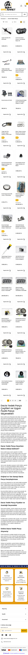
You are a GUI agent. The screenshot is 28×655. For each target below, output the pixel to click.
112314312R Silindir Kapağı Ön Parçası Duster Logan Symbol (21, 226)
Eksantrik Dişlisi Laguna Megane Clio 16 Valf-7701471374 (6, 226)
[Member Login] (21, 6)
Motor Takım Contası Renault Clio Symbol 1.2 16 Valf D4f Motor (21, 133)
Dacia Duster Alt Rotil (7, 100)
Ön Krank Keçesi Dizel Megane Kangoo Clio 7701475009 (7, 164)
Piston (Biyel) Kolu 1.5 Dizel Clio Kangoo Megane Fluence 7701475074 (21, 70)
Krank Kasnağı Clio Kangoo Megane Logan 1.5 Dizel (20, 383)
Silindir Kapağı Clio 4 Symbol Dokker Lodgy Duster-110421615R (7, 289)
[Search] (14, 14)
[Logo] (8, 5)
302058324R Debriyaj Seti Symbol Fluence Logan (7, 351)
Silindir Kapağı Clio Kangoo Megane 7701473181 (20, 195)
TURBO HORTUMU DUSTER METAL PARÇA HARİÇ (7, 70)
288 (20, 400)
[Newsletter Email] (14, 630)
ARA (25, 14)
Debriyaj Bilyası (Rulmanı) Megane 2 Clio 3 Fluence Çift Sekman (6, 320)
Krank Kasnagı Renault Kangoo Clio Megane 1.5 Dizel (20, 351)
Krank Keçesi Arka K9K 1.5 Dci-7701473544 (7, 194)
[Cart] (25, 6)
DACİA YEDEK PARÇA (13, 18)
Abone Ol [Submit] (24, 630)
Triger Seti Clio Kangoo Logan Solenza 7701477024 (6, 133)
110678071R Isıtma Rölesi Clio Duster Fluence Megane (20, 258)
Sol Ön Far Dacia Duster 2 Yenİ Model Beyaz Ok (20, 39)
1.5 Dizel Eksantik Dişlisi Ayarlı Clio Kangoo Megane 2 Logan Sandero (21, 102)
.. (17, 400)
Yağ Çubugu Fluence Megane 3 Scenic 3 (6, 257)
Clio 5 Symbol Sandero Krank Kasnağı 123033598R (7, 383)
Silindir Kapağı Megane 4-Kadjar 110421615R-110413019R (21, 289)
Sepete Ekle (7, 52)
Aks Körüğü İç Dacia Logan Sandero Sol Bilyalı (20, 164)
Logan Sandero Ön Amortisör (6, 38)
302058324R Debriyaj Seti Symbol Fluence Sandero (21, 320)
